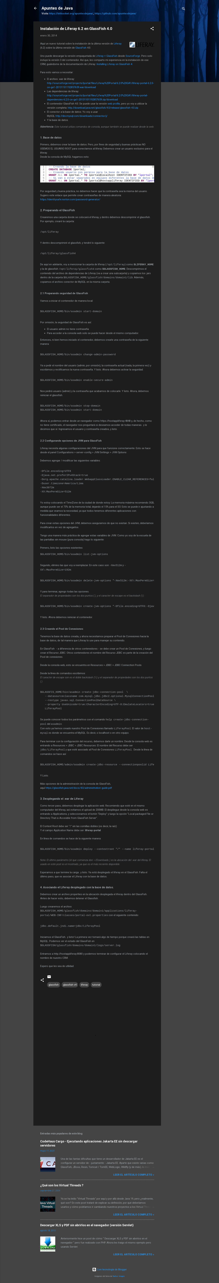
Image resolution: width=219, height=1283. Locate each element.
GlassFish (80, 47)
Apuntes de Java (57, 8)
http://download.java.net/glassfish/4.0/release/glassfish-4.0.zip (103, 107)
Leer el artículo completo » (133, 1172)
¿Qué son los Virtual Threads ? (61, 1183)
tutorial (96, 982)
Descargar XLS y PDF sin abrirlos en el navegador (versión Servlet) (87, 1223)
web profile (114, 103)
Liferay (117, 43)
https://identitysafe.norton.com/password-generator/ (70, 199)
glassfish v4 (69, 982)
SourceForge (133, 55)
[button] (152, 29)
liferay (84, 982)
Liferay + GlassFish (106, 55)
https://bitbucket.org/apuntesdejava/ (71, 13)
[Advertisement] (175, 72)
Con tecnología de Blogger (109, 1267)
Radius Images (119, 1274)
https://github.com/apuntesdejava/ (115, 13)
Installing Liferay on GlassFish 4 (114, 64)
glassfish (54, 982)
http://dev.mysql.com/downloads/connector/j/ (81, 115)
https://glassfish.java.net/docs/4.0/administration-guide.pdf (79, 786)
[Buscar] (184, 9)
